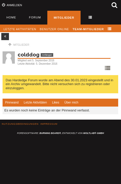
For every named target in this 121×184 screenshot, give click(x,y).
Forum (35, 17)
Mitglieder (64, 17)
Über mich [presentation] (71, 102)
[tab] (12, 103)
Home (11, 17)
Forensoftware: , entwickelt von (60, 133)
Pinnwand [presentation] (12, 102)
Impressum (49, 123)
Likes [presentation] (55, 102)
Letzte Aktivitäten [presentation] (35, 102)
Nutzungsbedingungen (20, 123)
